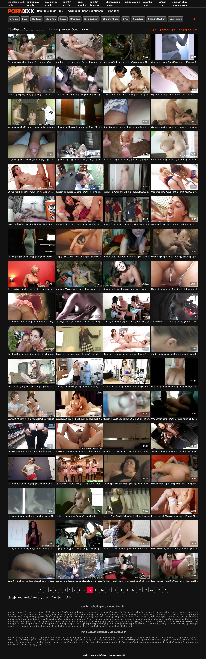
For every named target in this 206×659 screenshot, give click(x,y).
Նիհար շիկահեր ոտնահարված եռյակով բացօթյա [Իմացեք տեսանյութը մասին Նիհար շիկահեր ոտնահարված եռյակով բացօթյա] (126, 581)
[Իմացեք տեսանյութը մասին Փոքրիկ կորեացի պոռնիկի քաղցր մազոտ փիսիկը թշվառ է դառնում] (174, 371)
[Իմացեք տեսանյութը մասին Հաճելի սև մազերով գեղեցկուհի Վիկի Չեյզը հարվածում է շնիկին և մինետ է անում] (79, 176)
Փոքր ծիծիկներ (156, 19)
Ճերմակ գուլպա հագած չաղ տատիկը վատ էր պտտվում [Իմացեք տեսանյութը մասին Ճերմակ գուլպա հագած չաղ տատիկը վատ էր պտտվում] (126, 451)
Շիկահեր (138, 19)
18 (139, 589)
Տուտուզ (75, 19)
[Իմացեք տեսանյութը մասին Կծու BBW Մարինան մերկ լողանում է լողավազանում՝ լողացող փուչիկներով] (126, 144)
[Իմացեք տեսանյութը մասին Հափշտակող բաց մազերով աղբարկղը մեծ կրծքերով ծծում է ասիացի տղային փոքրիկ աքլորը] (174, 338)
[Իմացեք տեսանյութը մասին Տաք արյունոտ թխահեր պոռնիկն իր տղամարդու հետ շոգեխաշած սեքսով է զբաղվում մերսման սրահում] (126, 468)
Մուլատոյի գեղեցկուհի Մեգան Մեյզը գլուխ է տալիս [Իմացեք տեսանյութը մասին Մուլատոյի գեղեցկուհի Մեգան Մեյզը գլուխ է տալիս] (174, 419)
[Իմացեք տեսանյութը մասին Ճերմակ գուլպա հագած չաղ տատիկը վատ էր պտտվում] (126, 436)
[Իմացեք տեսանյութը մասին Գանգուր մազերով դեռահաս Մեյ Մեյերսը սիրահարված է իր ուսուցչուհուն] (126, 403)
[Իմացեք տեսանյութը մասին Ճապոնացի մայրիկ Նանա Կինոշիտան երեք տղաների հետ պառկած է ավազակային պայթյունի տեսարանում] (79, 209)
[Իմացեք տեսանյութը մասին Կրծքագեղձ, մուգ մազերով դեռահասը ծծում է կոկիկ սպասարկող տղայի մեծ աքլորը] (31, 501)
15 (120, 589)
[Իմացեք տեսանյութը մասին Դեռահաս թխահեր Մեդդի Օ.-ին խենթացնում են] (31, 47)
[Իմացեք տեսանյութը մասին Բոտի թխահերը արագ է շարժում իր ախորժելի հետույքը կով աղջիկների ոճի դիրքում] (174, 144)
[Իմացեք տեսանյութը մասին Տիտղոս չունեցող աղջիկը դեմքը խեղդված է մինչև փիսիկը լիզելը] (126, 338)
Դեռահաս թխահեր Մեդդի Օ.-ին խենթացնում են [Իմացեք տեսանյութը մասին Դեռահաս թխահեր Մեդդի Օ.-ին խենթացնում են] (31, 62)
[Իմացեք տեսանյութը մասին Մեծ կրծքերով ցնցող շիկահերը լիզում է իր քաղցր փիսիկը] (31, 176)
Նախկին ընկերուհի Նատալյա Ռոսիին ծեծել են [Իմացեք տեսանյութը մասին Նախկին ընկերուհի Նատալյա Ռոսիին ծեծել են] (31, 419)
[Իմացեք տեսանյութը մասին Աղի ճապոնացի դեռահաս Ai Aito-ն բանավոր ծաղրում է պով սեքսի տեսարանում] (174, 79)
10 (89, 589)
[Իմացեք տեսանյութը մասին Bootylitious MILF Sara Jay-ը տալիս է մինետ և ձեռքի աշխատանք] (174, 501)
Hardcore (36, 19)
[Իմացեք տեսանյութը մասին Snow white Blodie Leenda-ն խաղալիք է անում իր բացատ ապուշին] (174, 306)
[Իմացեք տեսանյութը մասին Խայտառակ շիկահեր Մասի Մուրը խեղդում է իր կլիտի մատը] (174, 565)
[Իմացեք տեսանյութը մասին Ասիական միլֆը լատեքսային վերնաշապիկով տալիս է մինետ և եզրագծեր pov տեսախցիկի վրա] (79, 144)
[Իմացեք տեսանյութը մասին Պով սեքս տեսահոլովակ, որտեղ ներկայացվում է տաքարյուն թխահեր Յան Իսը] (126, 306)
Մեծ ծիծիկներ (110, 19)
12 (102, 589)
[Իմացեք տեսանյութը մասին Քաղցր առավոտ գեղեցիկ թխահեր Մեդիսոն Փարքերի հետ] (174, 112)
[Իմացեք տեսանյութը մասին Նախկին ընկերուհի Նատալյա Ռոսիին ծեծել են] (31, 403)
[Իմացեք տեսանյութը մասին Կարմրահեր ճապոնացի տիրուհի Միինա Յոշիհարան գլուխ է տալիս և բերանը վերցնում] (31, 306)
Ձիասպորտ (91, 19)
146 (158, 589)
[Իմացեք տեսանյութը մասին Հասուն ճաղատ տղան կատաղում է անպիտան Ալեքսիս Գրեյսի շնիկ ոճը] (126, 79)
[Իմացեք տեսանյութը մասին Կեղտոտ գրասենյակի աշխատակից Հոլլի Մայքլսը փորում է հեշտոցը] (31, 144)
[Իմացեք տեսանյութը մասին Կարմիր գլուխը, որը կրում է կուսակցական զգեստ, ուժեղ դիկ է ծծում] (126, 176)
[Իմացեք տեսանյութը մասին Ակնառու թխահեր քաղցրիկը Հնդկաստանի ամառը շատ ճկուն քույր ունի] (31, 468)
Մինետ (14, 19)
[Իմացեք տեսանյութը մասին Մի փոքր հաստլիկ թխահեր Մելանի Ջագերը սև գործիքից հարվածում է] (79, 306)
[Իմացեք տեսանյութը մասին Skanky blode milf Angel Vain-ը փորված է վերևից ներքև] (79, 338)
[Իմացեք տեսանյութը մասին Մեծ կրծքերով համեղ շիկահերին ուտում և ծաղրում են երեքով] (174, 176)
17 (133, 589)
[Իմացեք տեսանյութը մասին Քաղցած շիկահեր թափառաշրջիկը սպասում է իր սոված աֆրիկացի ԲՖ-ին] (126, 209)
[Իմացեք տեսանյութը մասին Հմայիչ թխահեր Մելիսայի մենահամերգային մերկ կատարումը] (79, 371)
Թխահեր (50, 19)
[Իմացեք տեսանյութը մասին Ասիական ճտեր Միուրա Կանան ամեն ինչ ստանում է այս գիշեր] (31, 112)
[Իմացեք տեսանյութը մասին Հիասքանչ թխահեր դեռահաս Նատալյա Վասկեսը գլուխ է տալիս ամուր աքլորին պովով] (126, 371)
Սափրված (176, 19)
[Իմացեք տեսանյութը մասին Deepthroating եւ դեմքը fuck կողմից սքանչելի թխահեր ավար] (31, 274)
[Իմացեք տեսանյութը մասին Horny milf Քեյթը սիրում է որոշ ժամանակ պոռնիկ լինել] (174, 533)
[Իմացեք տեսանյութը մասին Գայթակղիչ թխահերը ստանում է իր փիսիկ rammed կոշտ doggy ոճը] (79, 436)
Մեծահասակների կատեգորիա (85, 11)
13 (108, 589)
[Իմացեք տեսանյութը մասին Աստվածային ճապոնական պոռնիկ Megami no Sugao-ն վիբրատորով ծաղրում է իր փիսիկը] (126, 533)
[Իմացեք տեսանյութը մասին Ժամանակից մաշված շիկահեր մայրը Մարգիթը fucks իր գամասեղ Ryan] (126, 241)
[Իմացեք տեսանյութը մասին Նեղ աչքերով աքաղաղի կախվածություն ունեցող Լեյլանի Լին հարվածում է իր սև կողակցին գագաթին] (79, 565)
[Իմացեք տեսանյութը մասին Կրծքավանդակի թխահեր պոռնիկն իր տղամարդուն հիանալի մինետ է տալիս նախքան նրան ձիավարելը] (174, 436)
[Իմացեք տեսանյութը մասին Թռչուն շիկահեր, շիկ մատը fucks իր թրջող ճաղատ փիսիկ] (31, 565)
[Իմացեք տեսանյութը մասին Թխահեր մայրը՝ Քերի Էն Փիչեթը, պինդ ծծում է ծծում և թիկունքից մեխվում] (174, 47)
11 (96, 589)
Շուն (125, 19)
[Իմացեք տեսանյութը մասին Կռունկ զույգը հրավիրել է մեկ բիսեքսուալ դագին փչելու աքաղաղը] (79, 47)
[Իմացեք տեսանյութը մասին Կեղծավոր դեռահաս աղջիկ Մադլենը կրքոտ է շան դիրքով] (31, 241)
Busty (25, 19)
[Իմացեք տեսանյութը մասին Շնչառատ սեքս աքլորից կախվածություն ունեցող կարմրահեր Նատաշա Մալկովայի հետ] (79, 403)
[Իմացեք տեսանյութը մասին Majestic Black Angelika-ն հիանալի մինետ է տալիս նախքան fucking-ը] (126, 501)
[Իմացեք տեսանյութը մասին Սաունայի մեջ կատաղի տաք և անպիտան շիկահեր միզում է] (79, 79)
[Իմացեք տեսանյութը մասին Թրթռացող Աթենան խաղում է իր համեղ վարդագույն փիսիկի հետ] (79, 468)
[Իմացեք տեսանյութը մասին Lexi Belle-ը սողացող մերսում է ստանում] (79, 501)
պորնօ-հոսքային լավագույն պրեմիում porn (21, 11)
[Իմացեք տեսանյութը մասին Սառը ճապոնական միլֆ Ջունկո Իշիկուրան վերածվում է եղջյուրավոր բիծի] (174, 274)
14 (114, 589)
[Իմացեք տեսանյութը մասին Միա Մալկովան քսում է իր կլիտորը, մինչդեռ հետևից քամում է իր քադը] (126, 112)
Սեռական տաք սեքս (50, 11)
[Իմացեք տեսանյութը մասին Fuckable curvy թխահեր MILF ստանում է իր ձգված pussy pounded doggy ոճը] (31, 436)
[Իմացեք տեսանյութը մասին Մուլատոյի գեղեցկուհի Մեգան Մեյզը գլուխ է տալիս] (174, 403)
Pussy (63, 19)
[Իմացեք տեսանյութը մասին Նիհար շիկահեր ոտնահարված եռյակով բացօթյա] (126, 565)
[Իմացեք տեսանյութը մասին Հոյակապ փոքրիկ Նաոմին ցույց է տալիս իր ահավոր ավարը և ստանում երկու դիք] (79, 533)
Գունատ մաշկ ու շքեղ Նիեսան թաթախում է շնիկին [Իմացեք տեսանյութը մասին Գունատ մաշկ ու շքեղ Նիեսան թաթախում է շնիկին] (126, 62)
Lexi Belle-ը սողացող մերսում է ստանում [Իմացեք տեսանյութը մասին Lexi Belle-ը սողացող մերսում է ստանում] (75, 516)
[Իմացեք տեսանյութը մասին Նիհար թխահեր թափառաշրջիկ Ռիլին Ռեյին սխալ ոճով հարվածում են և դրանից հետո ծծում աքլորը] (79, 112)
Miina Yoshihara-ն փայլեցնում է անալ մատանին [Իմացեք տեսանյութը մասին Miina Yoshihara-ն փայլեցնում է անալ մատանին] (30, 224)
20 (151, 589)
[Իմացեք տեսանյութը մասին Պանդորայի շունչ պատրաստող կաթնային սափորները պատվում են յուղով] (31, 371)
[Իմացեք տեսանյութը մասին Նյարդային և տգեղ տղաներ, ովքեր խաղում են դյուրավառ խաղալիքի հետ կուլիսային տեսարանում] (79, 241)
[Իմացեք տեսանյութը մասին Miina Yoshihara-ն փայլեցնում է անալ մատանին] (31, 209)
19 (145, 589)
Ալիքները (114, 11)
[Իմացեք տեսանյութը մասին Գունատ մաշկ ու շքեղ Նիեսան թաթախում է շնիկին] (126, 47)
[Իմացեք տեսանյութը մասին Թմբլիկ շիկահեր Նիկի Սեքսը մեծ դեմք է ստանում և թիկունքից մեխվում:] (31, 338)
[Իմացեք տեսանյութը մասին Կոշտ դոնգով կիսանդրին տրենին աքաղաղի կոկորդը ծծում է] (174, 468)
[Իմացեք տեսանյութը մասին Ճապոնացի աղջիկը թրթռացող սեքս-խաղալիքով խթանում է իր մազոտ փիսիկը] (126, 274)
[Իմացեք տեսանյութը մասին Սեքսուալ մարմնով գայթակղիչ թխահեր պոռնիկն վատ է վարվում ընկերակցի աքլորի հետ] (174, 241)
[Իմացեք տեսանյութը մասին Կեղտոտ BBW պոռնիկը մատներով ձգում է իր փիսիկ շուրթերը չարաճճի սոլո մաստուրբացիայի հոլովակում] (79, 274)
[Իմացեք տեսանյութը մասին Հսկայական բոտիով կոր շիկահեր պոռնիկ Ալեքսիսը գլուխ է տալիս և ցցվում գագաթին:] (31, 533)
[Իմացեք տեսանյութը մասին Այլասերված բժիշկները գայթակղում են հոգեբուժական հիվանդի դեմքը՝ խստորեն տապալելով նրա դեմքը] (31, 79)
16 (127, 589)
